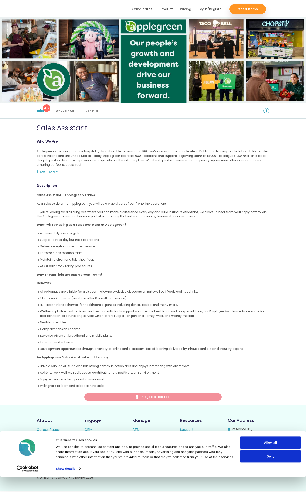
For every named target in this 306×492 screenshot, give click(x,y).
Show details (65, 483)
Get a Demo (248, 8)
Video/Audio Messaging (104, 438)
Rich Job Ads (47, 438)
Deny (271, 471)
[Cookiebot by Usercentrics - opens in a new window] (27, 484)
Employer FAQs (193, 438)
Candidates (142, 8)
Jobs (43, 108)
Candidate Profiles (147, 445)
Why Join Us (65, 111)
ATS (135, 431)
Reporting (140, 438)
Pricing (185, 8)
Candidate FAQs (193, 445)
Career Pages (48, 431)
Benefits (92, 111)
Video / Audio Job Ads (55, 445)
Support (187, 431)
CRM (88, 431)
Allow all (270, 457)
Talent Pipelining (98, 445)
